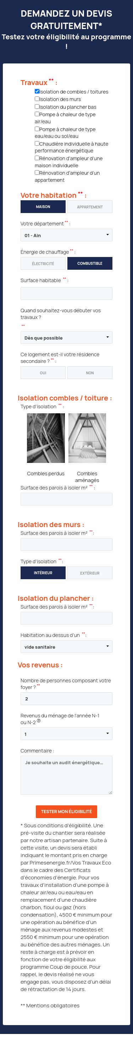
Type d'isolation (38, 406)
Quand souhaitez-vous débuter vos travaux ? (61, 313)
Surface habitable (41, 280)
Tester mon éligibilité (66, 812)
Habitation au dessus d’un (50, 635)
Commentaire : (37, 750)
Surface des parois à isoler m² (54, 487)
